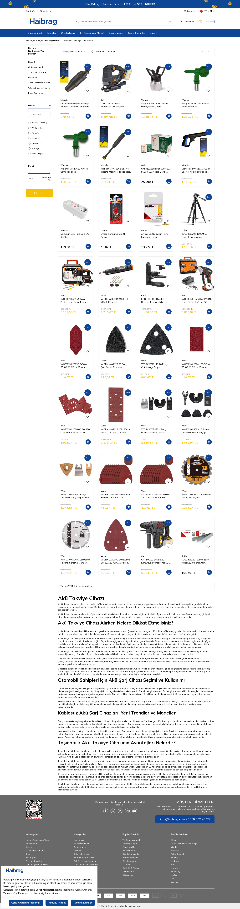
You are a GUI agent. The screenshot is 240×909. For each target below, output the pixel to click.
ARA (164, 21)
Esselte (174, 882)
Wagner (145, 100)
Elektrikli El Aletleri (36, 67)
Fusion (34, 143)
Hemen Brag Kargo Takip (37, 840)
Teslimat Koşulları (34, 861)
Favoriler (189, 11)
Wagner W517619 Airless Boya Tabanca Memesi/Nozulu (74, 170)
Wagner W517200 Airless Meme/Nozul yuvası (155, 105)
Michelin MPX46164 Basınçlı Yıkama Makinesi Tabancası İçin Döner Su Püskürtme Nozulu (75, 105)
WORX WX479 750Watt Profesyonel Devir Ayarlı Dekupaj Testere (73, 301)
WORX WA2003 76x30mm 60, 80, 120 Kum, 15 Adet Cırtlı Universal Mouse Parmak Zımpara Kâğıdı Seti (75, 366)
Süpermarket (35, 32)
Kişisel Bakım (129, 871)
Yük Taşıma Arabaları (132, 840)
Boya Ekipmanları (36, 93)
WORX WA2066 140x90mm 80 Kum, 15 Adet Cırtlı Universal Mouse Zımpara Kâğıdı (115, 496)
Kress (34, 138)
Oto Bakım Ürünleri (131, 854)
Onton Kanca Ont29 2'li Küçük (113, 235)
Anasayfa (30, 40)
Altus (173, 840)
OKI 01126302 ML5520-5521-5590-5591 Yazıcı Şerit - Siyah (156, 170)
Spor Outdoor (116, 32)
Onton (104, 230)
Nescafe (175, 850)
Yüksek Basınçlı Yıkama (39, 88)
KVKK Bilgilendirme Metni (37, 864)
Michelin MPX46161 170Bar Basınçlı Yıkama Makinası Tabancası (196, 170)
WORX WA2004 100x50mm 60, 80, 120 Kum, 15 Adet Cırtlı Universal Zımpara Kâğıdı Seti (196, 366)
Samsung (175, 871)
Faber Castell (177, 854)
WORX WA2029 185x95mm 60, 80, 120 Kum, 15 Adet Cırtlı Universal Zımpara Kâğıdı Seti (115, 431)
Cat (102, 100)
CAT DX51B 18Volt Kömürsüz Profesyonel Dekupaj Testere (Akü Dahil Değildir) (115, 105)
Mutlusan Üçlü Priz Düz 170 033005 (75, 235)
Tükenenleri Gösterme (104, 51)
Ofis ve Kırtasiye (81, 854)
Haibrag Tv (31, 857)
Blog (28, 854)
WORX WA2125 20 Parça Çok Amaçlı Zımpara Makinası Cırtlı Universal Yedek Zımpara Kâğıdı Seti (114, 366)
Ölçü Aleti (32, 77)
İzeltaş (174, 875)
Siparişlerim (45, 11)
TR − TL (207, 11)
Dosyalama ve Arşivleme (86, 864)
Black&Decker (37, 122)
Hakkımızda (31, 843)
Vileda (174, 847)
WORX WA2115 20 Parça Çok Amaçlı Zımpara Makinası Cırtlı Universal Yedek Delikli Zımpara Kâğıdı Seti (156, 366)
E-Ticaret (110, 906)
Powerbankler (129, 847)
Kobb (184, 230)
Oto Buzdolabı (129, 861)
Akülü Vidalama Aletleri (39, 82)
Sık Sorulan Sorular (34, 850)
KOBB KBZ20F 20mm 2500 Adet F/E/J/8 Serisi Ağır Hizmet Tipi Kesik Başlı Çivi (195, 561)
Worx (63, 295)
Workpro (36, 128)
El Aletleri (32, 62)
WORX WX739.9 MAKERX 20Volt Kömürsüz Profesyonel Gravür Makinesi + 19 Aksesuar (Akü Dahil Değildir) (116, 301)
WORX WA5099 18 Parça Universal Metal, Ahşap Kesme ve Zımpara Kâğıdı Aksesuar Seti (195, 431)
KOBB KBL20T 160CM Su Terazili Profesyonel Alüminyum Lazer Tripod (194, 235)
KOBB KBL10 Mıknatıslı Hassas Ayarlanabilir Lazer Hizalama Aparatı (155, 301)
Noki (173, 878)
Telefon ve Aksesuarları (85, 861)
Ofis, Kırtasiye (68, 32)
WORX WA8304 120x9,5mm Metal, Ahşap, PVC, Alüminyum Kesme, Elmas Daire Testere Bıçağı (196, 496)
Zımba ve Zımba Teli (37, 72)
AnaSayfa (30, 11)
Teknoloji (51, 32)
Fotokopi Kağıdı (130, 843)
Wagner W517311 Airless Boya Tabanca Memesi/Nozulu (195, 105)
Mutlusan (65, 230)
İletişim (29, 847)
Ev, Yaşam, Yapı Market (92, 32)
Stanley (174, 857)
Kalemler (127, 864)
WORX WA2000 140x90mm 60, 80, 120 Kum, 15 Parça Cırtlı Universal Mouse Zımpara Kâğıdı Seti (115, 561)
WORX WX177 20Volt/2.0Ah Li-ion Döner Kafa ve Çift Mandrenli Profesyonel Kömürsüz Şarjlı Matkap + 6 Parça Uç (197, 301)
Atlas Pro (35, 153)
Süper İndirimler (136, 32)
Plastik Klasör (129, 850)
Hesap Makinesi (130, 857)
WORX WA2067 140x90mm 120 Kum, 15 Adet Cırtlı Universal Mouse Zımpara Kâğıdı (155, 496)
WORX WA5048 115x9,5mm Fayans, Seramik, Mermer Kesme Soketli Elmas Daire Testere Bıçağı (75, 561)
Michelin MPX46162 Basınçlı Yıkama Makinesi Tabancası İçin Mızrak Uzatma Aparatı (115, 170)
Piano (33, 133)
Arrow (34, 148)
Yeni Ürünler (79, 840)
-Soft (102, 906)
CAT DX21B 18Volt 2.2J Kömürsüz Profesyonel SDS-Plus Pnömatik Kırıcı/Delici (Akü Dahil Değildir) (156, 561)
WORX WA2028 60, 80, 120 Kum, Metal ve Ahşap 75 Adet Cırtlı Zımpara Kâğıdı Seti (75, 431)
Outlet (153, 32)
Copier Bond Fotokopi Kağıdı (184, 843)
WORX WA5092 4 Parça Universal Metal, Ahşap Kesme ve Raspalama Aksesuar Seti (154, 431)
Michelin (64, 100)
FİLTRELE (39, 193)
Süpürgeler (128, 875)
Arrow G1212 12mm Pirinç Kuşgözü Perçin (154, 235)
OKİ (143, 165)
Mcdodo (175, 861)
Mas (173, 864)
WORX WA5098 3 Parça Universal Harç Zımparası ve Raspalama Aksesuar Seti (75, 496)
